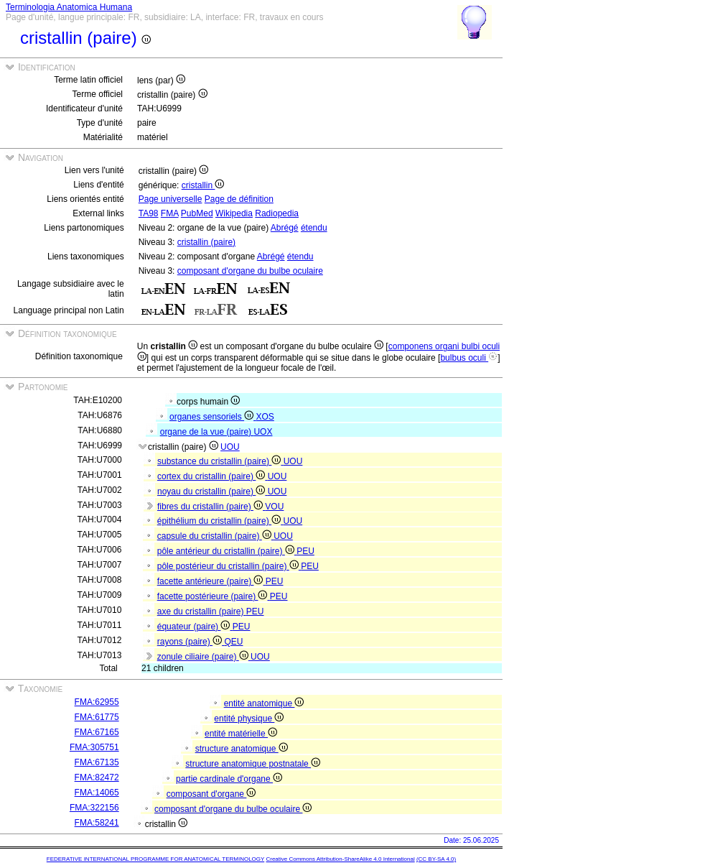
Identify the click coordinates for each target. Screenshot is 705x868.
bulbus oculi (469, 358)
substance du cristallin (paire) (220, 461)
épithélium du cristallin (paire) (220, 521)
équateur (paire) (195, 627)
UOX (262, 432)
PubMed (197, 213)
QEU (233, 642)
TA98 (149, 213)
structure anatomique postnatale (252, 764)
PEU (305, 551)
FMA (170, 213)
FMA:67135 (97, 762)
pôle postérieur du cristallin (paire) (229, 566)
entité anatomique (264, 703)
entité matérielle (241, 734)
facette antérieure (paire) (211, 581)
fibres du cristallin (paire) (211, 507)
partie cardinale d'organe (229, 779)
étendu (314, 228)
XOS (265, 417)
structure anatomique (241, 749)
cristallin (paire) (206, 242)
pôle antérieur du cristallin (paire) (227, 551)
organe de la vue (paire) (207, 432)
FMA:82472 (97, 777)
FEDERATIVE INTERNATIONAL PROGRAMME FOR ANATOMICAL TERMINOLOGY (155, 859)
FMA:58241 (97, 823)
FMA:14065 (97, 793)
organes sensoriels (212, 417)
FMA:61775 (97, 717)
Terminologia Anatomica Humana (69, 7)
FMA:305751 (94, 747)
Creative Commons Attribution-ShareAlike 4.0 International (340, 859)
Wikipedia (234, 213)
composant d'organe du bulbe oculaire (250, 271)
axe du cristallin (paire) (201, 611)
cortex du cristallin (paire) (212, 476)
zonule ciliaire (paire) (204, 657)
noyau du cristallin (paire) (212, 491)
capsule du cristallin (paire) (215, 536)
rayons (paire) (191, 642)
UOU (230, 447)
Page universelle (170, 199)
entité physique (249, 719)
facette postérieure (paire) (213, 596)
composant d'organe (211, 794)
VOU (274, 507)
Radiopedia (277, 213)
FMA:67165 (97, 732)
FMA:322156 (94, 808)
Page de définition (239, 199)
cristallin (203, 185)
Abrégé (285, 228)
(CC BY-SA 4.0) (436, 859)
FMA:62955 (97, 702)
